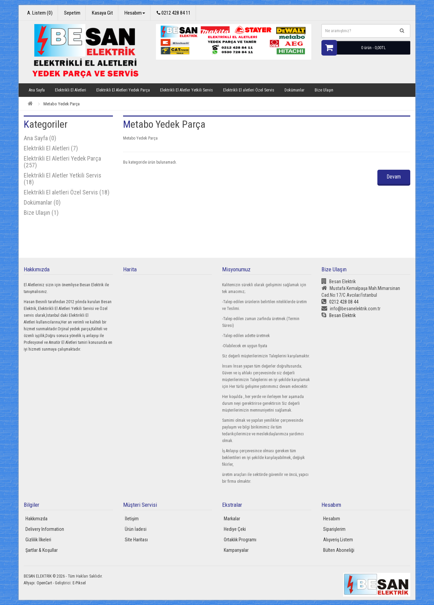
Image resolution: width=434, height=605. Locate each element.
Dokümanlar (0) (42, 202)
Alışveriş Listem (338, 539)
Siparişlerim (334, 529)
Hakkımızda (36, 518)
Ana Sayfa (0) (40, 138)
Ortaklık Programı (240, 539)
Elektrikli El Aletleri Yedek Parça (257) (62, 162)
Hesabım (331, 518)
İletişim (132, 518)
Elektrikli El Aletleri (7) (51, 148)
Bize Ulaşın (324, 90)
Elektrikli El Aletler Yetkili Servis (186, 90)
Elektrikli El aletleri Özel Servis (248, 90)
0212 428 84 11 (174, 13)
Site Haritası (136, 539)
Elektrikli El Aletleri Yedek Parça (123, 90)
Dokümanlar (294, 90)
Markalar (232, 518)
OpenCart (44, 583)
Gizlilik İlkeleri (38, 539)
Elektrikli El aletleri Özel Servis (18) (67, 192)
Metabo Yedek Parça (61, 103)
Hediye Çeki (235, 529)
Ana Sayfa (37, 90)
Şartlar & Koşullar (41, 550)
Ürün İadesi (135, 529)
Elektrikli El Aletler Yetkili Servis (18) (62, 179)
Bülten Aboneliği (338, 550)
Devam (392, 176)
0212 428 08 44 (339, 302)
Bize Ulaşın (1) (41, 212)
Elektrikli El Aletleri (70, 90)
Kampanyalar (236, 550)
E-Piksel (79, 583)
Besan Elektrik (338, 315)
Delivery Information (44, 529)
